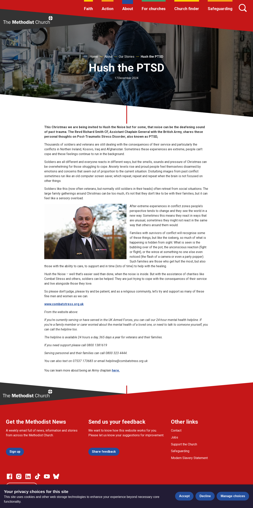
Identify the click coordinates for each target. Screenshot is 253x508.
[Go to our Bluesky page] (56, 476)
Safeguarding (220, 8)
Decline (205, 496)
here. (116, 370)
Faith (88, 8)
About (127, 8)
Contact (176, 430)
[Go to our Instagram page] (18, 476)
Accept (184, 496)
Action (107, 8)
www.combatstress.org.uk (64, 304)
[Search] (243, 8)
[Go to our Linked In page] (28, 476)
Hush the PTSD (152, 56)
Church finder (186, 8)
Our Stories (126, 56)
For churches (154, 8)
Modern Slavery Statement (189, 458)
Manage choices (233, 496)
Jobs (174, 437)
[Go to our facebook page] (9, 476)
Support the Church (184, 444)
